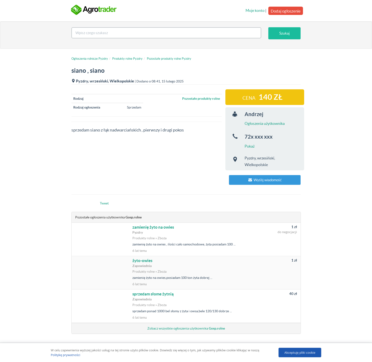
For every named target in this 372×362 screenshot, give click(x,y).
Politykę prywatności (65, 355)
